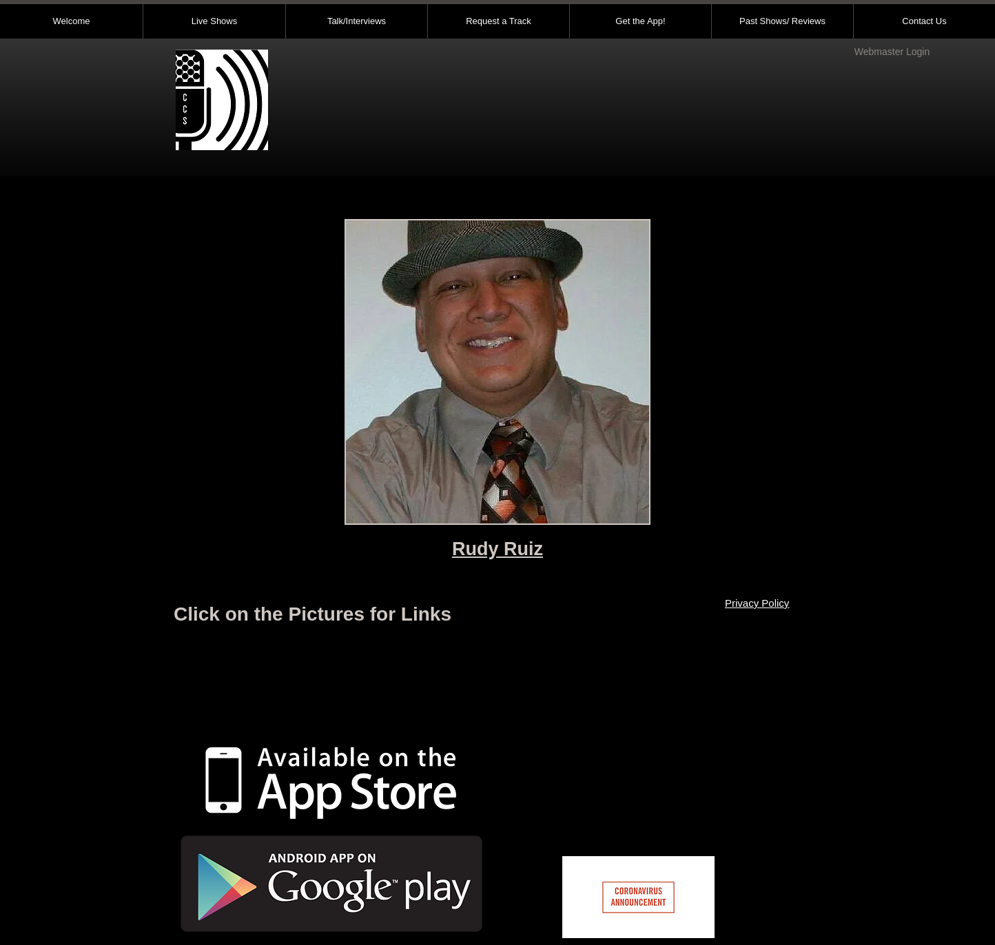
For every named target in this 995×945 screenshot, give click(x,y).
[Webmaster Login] (892, 52)
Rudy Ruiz (497, 549)
